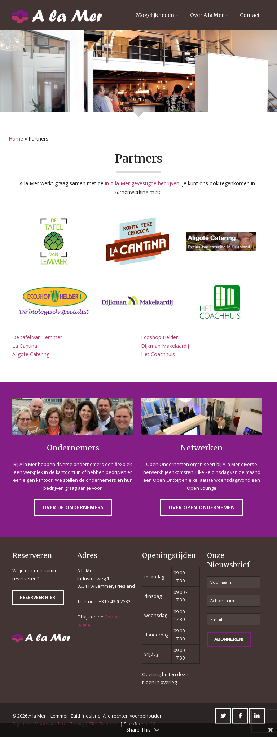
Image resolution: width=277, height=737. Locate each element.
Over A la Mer (207, 15)
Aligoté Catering (30, 354)
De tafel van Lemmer (37, 337)
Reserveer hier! (38, 597)
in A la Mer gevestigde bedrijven (142, 183)
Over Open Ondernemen (201, 507)
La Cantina (24, 345)
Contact (250, 15)
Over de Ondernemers (73, 507)
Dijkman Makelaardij (165, 345)
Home (16, 138)
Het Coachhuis (158, 354)
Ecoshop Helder (159, 337)
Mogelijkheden (155, 15)
